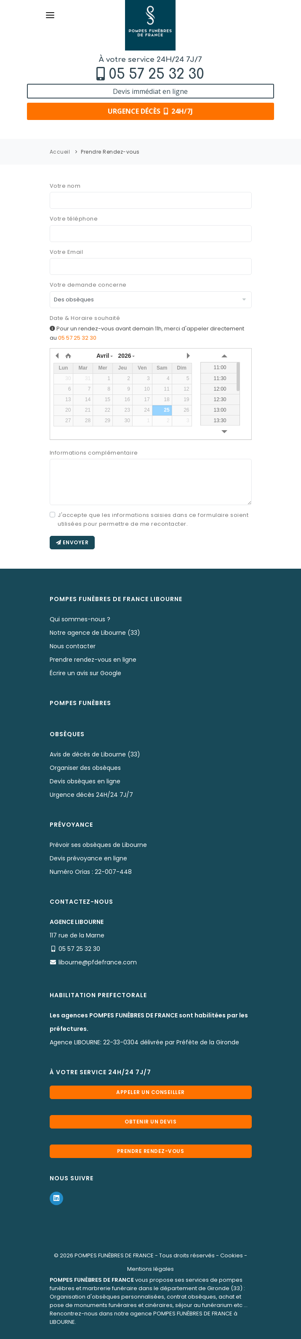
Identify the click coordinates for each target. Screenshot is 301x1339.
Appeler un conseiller (150, 1092)
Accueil (60, 151)
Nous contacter (73, 646)
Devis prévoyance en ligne (88, 858)
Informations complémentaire (94, 453)
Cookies (231, 1255)
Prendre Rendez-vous (110, 151)
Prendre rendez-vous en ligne (93, 659)
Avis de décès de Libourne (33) (95, 754)
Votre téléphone (74, 219)
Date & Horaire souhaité (85, 318)
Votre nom (65, 186)
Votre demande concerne (88, 285)
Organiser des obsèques (85, 768)
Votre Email (66, 252)
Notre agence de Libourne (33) (95, 632)
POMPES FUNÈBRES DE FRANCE (114, 1255)
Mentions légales (150, 1269)
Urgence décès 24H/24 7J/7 (91, 795)
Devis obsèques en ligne (85, 781)
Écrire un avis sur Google (85, 673)
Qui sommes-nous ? (80, 619)
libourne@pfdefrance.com (98, 962)
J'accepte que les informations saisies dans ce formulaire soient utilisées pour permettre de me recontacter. (153, 519)
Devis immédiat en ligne (150, 91)
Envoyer (72, 542)
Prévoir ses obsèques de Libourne (98, 845)
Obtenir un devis (150, 1121)
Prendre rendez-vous (150, 1151)
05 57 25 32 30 (156, 74)
